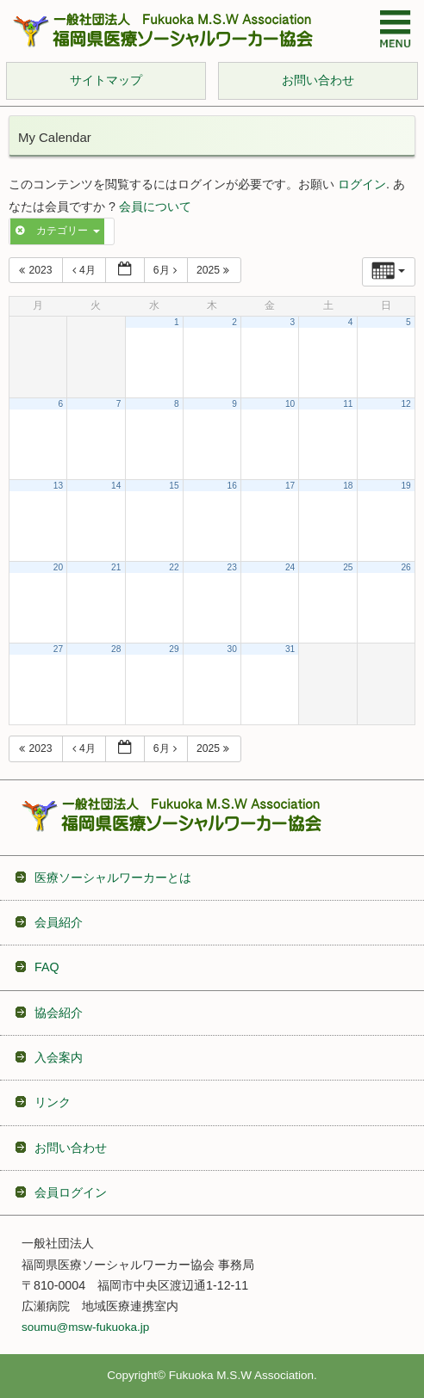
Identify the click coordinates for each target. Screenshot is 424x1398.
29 (173, 649)
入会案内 (58, 1057)
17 (290, 485)
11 (347, 404)
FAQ (46, 967)
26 (405, 567)
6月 (167, 270)
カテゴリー (57, 231)
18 (347, 485)
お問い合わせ (70, 1148)
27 (58, 649)
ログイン (362, 184)
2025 (215, 270)
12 (405, 404)
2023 (37, 270)
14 (116, 485)
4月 (85, 270)
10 (290, 404)
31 (290, 649)
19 (405, 485)
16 (232, 485)
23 (232, 567)
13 (58, 485)
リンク (52, 1102)
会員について (155, 206)
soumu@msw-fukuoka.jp (85, 1327)
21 (116, 567)
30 (232, 649)
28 (116, 649)
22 (173, 567)
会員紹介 (58, 922)
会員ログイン (70, 1192)
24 (290, 567)
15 (173, 485)
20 (58, 567)
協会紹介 (58, 1012)
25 (347, 567)
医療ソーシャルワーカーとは (112, 877)
